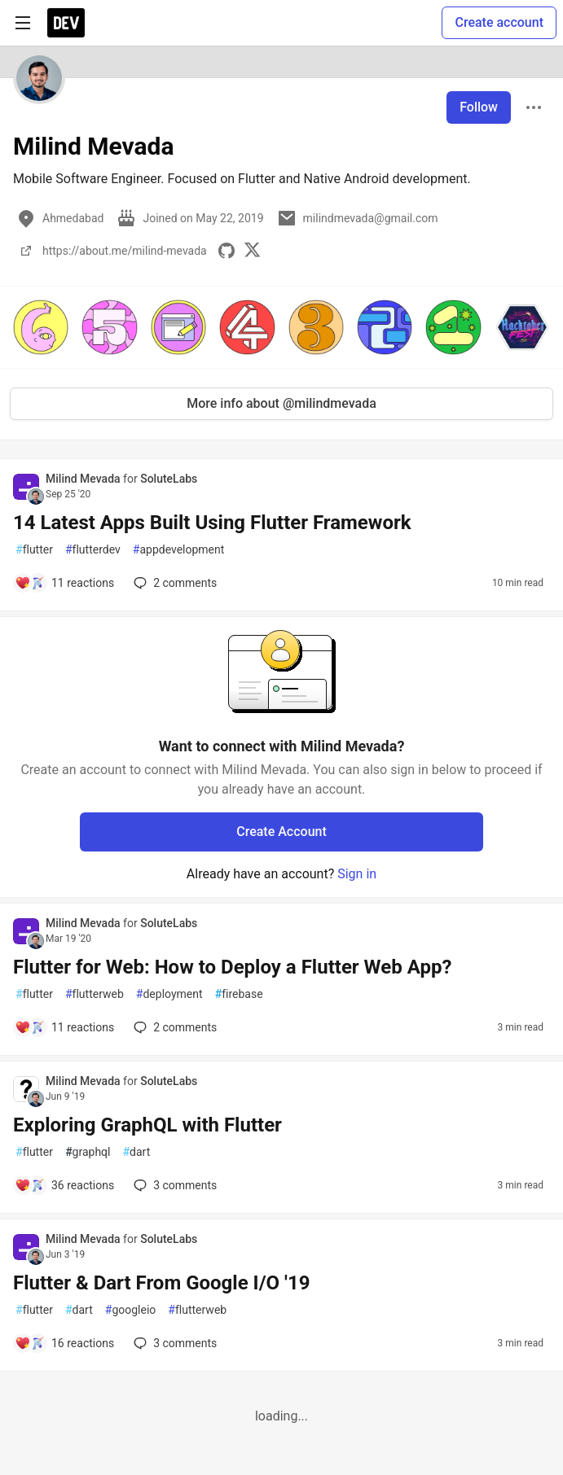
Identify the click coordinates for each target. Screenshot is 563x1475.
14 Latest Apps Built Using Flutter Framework (212, 522)
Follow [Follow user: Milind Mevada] (479, 107)
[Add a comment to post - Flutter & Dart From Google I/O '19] (64, 1343)
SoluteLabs (168, 478)
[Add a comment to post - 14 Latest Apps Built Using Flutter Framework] (64, 582)
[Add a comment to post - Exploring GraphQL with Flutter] (64, 1185)
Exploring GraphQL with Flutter (147, 1125)
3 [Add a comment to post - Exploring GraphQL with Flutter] (173, 1185)
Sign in (356, 874)
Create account (499, 22)
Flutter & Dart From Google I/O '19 (161, 1282)
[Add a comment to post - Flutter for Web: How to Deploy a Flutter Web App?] (64, 1027)
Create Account (281, 831)
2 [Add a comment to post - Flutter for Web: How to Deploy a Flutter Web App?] (173, 1027)
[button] (40, 327)
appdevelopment (179, 549)
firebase (239, 994)
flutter (34, 549)
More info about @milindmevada (281, 403)
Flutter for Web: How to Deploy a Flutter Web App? (232, 967)
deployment (169, 994)
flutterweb (94, 994)
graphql (88, 1152)
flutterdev (93, 549)
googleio (130, 1310)
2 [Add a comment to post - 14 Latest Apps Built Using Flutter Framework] (173, 583)
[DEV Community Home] (66, 23)
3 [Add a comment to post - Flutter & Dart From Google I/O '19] (173, 1343)
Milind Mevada (84, 478)
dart (136, 1152)
